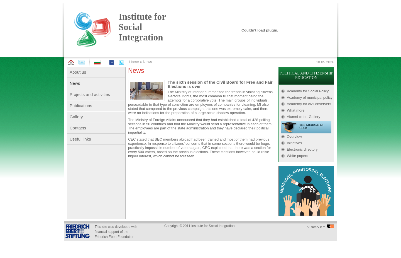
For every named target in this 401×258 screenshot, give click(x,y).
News (147, 62)
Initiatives (294, 143)
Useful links (80, 139)
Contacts (78, 128)
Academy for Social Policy (308, 91)
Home (134, 62)
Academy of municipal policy (309, 97)
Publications (81, 105)
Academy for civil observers (309, 104)
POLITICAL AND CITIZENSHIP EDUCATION (306, 75)
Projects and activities (90, 94)
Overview (294, 136)
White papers (297, 156)
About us (78, 72)
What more (296, 110)
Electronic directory (302, 149)
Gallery (76, 116)
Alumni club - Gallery (303, 117)
